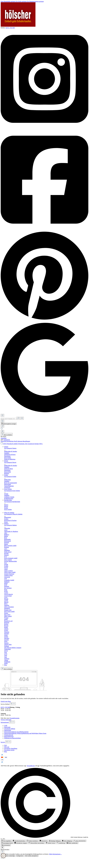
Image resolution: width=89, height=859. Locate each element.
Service (3, 742)
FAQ (5, 745)
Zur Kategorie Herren (10, 462)
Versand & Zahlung (9, 728)
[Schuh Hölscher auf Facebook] (44, 229)
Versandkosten (31, 765)
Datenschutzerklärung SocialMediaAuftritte (16, 732)
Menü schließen (6, 435)
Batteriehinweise (9, 736)
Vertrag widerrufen (6, 719)
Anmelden (4, 438)
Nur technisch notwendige (8, 855)
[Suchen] (18, 418)
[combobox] (8, 419)
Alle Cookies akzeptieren (31, 855)
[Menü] (2, 415)
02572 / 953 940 (10, 28)
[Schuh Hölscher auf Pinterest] (44, 320)
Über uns (6, 747)
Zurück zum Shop (6, 701)
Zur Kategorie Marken (10, 525)
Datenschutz (7, 730)
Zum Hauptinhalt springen (8, 1)
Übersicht (3, 441)
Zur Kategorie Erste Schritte (12, 490)
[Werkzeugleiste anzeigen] (9, 424)
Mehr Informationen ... (55, 854)
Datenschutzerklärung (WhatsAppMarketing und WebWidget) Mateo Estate (25, 733)
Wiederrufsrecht (8, 735)
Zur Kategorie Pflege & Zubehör (13, 514)
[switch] (6, 841)
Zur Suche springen (21, 1)
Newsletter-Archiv (9, 750)
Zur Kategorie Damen (10, 448)
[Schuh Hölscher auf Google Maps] (44, 413)
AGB (5, 725)
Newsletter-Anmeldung (10, 748)
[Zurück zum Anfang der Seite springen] (2, 851)
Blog (5, 751)
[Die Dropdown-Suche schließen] (22, 418)
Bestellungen (26, 441)
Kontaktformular (14, 718)
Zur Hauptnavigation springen (35, 1)
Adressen (20, 441)
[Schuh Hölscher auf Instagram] (44, 128)
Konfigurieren (19, 855)
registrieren (6, 439)
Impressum (7, 727)
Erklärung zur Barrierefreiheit (12, 738)
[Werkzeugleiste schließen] (2, 847)
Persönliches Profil (11, 441)
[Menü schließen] (5, 450)
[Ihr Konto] (2, 431)
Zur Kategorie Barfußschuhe (12, 501)
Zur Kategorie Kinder (10, 476)
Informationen (5, 722)
